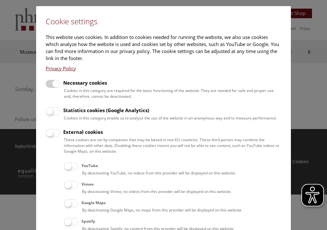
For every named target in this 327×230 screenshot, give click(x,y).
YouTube (89, 165)
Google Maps (93, 202)
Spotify (88, 221)
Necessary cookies (85, 83)
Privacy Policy (61, 68)
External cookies (83, 132)
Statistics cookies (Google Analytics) (106, 110)
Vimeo (87, 184)
